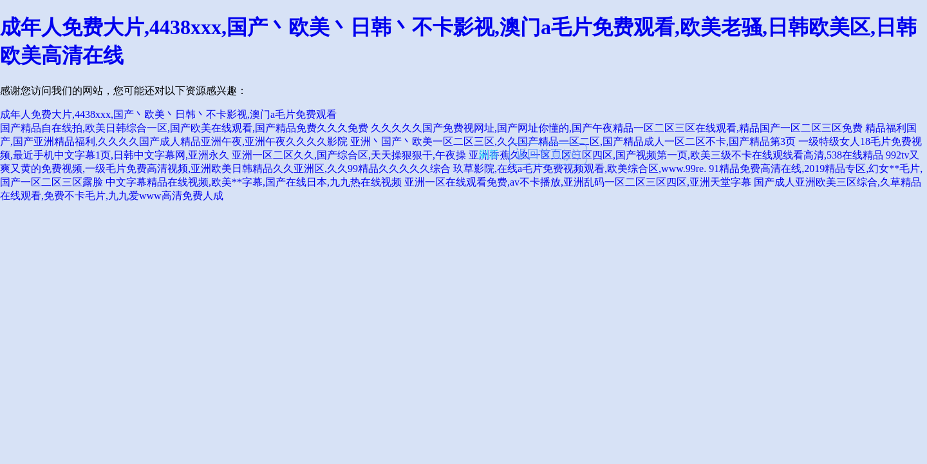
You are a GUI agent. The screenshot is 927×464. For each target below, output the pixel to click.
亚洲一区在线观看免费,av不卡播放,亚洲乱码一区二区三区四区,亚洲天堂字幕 (577, 182)
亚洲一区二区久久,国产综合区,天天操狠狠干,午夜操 (349, 155)
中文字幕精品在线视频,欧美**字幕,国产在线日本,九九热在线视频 (254, 182)
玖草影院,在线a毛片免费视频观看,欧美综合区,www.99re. (579, 168)
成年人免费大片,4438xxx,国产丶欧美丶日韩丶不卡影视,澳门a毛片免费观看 (168, 114)
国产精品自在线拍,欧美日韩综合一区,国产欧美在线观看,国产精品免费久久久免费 (184, 127)
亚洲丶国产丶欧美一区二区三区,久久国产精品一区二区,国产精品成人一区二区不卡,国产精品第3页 (573, 141)
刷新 (488, 154)
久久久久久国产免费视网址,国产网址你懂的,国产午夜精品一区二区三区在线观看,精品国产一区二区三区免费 (617, 127)
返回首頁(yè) (548, 154)
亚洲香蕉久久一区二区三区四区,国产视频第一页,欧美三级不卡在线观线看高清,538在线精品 (676, 155)
